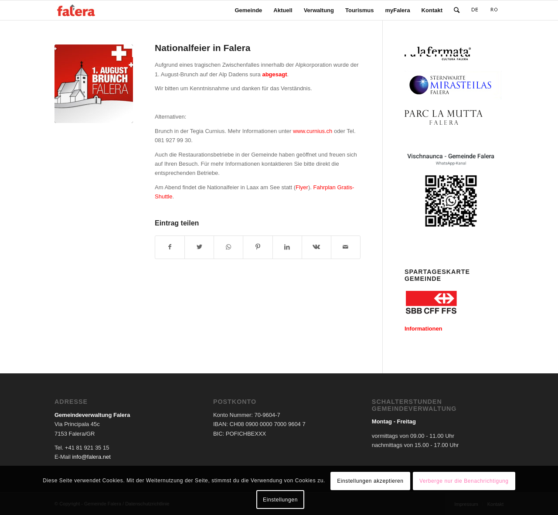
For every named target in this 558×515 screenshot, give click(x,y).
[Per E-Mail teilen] (345, 247)
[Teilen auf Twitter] (199, 247)
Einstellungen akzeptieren (370, 481)
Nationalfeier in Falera (202, 48)
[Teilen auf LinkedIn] (287, 247)
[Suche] (456, 10)
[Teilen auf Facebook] (169, 247)
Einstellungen (280, 500)
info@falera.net (91, 457)
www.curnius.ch (312, 131)
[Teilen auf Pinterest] (257, 247)
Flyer (302, 187)
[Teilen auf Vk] (316, 247)
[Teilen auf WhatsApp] (228, 247)
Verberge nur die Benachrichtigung (464, 481)
